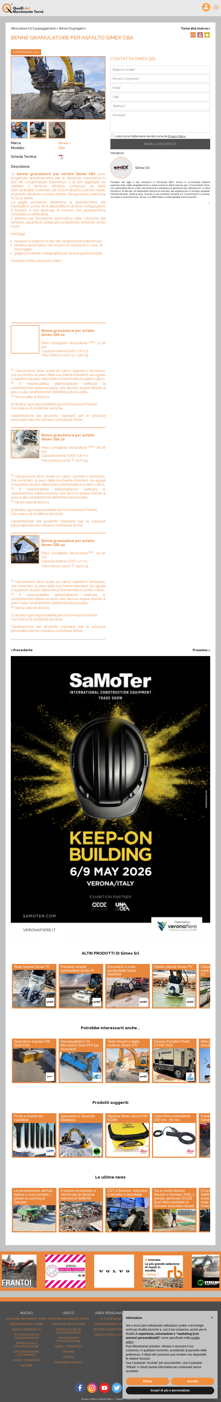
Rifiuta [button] (147, 1381)
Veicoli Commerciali (26, 1329)
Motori (68, 1357)
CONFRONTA (26, 52)
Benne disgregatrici (72, 28)
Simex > (64, 143)
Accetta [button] (192, 1381)
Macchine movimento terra (26, 1318)
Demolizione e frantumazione (26, 1345)
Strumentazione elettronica (26, 1353)
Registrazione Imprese (110, 1329)
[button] (212, 1317)
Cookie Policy (105, 1399)
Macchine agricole (69, 1362)
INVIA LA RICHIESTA (160, 144)
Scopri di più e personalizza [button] (170, 1390)
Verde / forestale (26, 1360)
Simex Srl (142, 168)
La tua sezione (110, 1318)
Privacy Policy (177, 136)
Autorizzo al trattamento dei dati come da (150, 136)
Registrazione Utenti (110, 1324)
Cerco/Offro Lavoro (110, 1334)
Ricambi (26, 1365)
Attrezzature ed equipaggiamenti (33, 28)
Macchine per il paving (26, 1324)
